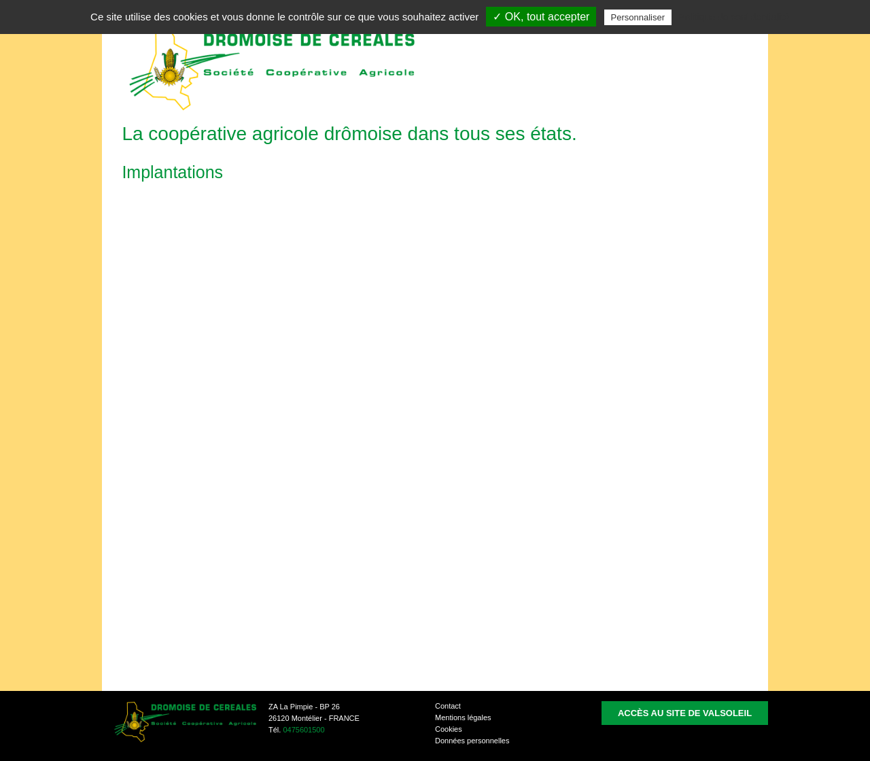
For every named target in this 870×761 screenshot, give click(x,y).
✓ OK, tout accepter (541, 16)
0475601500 (303, 730)
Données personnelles (472, 741)
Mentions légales (463, 717)
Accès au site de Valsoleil (685, 713)
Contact (448, 706)
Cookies (448, 729)
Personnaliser (638, 17)
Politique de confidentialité (733, 17)
